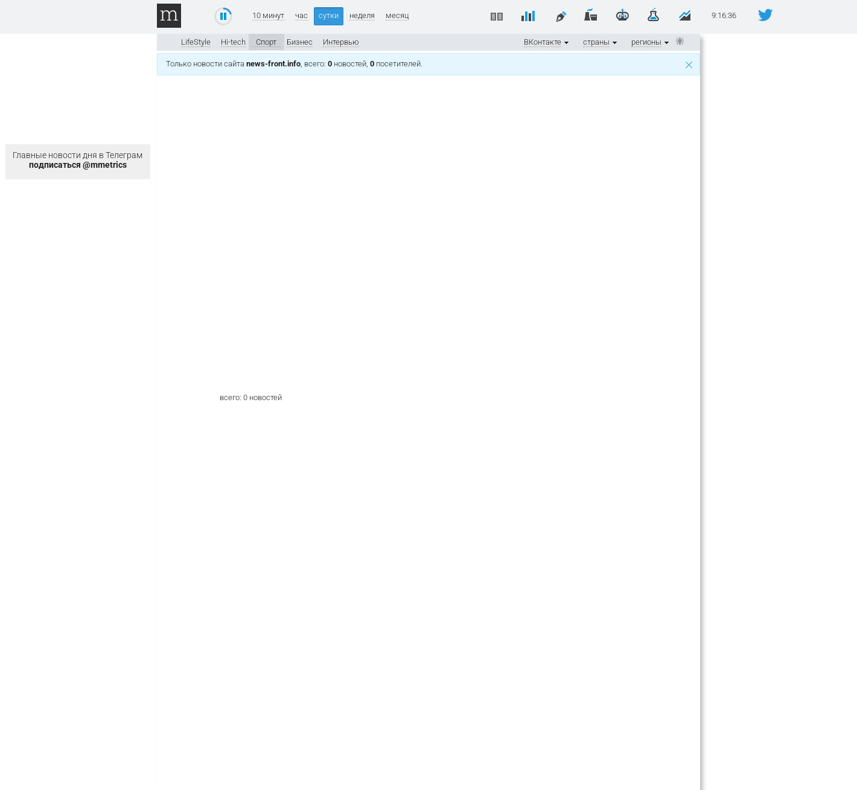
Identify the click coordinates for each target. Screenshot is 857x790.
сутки (329, 15)
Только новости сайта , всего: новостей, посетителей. (429, 63)
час (301, 15)
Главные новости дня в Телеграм (77, 160)
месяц (397, 15)
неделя (362, 15)
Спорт (266, 41)
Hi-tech (233, 41)
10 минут (268, 15)
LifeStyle (196, 41)
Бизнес (300, 41)
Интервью (341, 41)
